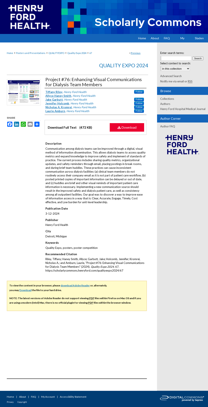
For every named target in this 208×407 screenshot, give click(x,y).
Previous (136, 53)
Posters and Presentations (30, 53)
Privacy (10, 402)
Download (127, 127)
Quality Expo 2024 (76, 53)
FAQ (33, 396)
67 (90, 53)
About (22, 396)
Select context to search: (175, 63)
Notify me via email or (176, 81)
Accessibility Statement (73, 396)
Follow (139, 91)
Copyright (22, 402)
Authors (165, 104)
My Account (48, 396)
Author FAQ (167, 126)
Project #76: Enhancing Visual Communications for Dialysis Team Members (93, 81)
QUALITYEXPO (56, 53)
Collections (167, 98)
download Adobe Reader (75, 285)
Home (10, 53)
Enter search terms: (172, 53)
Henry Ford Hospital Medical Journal (182, 109)
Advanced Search (171, 76)
